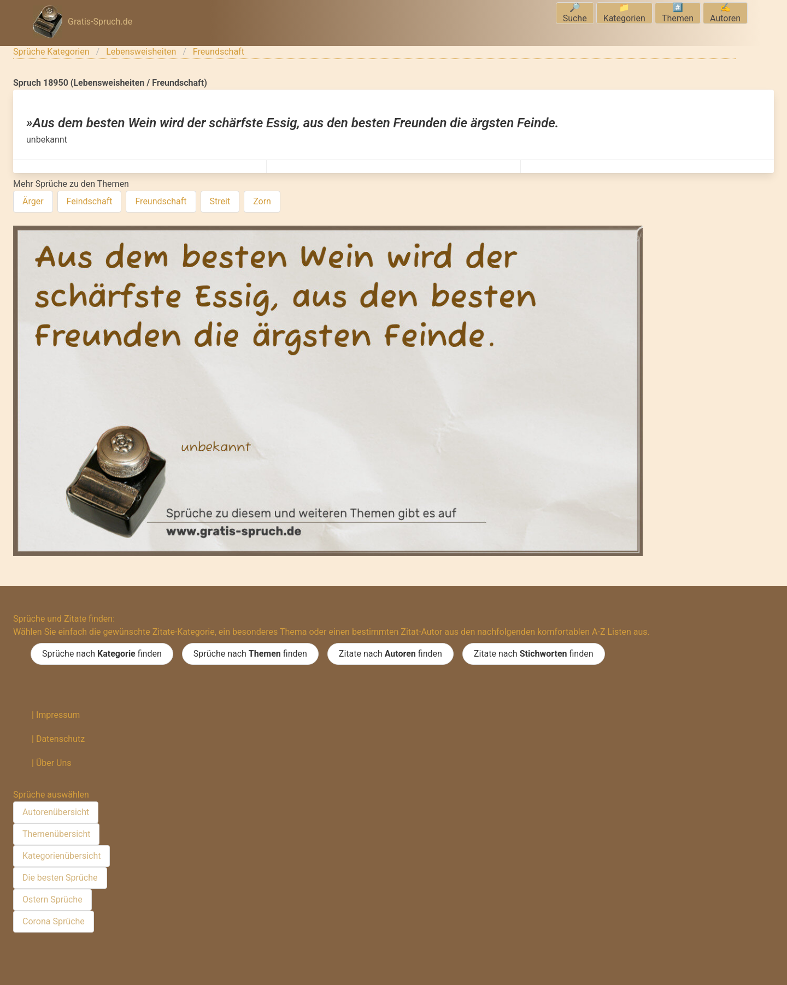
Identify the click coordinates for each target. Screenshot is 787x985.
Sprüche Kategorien (51, 51)
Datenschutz (60, 739)
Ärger (33, 201)
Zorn (262, 201)
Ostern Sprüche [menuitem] (52, 899)
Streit (220, 201)
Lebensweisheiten (141, 51)
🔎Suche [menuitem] (575, 12)
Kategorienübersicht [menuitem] (61, 856)
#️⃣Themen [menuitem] (678, 12)
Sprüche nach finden (102, 653)
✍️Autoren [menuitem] (725, 12)
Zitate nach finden (390, 653)
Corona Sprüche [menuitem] (53, 921)
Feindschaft (90, 201)
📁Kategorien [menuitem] (624, 12)
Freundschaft (218, 51)
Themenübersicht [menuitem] (56, 834)
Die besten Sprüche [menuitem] (60, 877)
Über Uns (54, 763)
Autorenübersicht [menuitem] (55, 812)
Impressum (58, 715)
